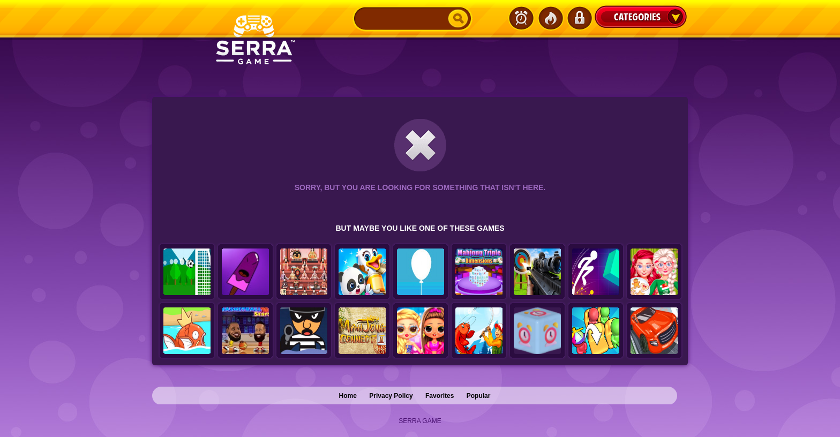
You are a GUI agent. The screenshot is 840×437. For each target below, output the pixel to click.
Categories (641, 16)
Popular (479, 396)
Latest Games (521, 18)
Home (348, 396)
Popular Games (550, 18)
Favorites (439, 396)
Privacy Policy (390, 396)
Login (579, 18)
